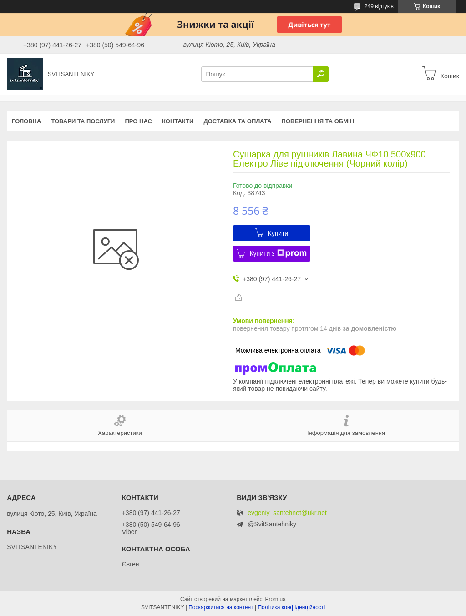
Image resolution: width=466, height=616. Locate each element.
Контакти (178, 121)
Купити (278, 233)
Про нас (138, 121)
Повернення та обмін (318, 121)
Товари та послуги (83, 121)
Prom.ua (275, 599)
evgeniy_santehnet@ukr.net (287, 513)
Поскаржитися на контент (220, 607)
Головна (26, 121)
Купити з (277, 253)
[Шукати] (321, 74)
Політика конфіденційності (291, 607)
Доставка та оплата (237, 121)
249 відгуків (379, 6)
